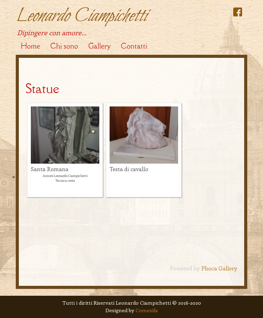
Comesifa (147, 310)
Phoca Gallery (219, 268)
